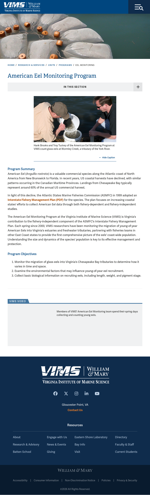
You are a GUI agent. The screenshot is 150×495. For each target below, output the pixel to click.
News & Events (56, 445)
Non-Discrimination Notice (80, 480)
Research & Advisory (26, 445)
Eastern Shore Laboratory (91, 437)
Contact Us (75, 410)
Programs (65, 65)
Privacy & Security (127, 480)
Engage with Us (57, 437)
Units (51, 65)
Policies (106, 480)
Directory (121, 437)
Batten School (22, 452)
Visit (77, 452)
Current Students (126, 452)
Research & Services (31, 65)
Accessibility (20, 480)
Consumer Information (46, 480)
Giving (51, 452)
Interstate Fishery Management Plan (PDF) (35, 200)
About (17, 437)
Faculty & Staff (124, 445)
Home (11, 65)
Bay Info (80, 445)
